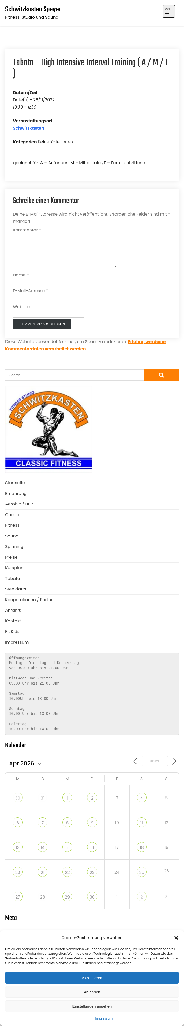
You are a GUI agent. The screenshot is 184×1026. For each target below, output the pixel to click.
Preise (11, 563)
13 (18, 854)
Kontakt (13, 627)
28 (42, 903)
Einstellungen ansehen (92, 1006)
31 (43, 804)
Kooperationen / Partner (30, 606)
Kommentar (27, 230)
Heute (155, 767)
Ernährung (16, 500)
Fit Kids (12, 638)
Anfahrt (13, 616)
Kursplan (14, 574)
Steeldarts (15, 595)
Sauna (12, 542)
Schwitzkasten (28, 128)
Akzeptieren (92, 977)
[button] (176, 937)
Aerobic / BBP (19, 510)
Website (21, 313)
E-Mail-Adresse (30, 297)
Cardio (12, 521)
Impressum (104, 1018)
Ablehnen (92, 992)
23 (92, 879)
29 (67, 903)
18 (142, 854)
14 (42, 854)
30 (17, 804)
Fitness (12, 532)
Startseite (15, 489)
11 (141, 829)
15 (67, 854)
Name (21, 281)
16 (92, 854)
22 (67, 879)
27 (17, 903)
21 (42, 879)
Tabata (12, 585)
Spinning (14, 553)
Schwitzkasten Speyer (33, 9)
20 (17, 879)
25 (141, 879)
